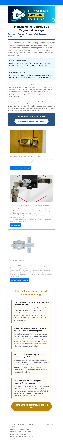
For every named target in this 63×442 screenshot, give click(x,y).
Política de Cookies (26, 437)
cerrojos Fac (16, 209)
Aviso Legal (14, 434)
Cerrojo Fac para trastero (19, 280)
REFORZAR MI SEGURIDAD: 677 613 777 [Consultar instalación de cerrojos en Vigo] (31, 406)
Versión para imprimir (19, 424)
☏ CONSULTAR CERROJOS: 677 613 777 (31, 121)
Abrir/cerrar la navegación (31, 2)
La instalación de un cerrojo (20, 168)
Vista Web (49, 424)
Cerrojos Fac (15, 225)
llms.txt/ (12, 439)
